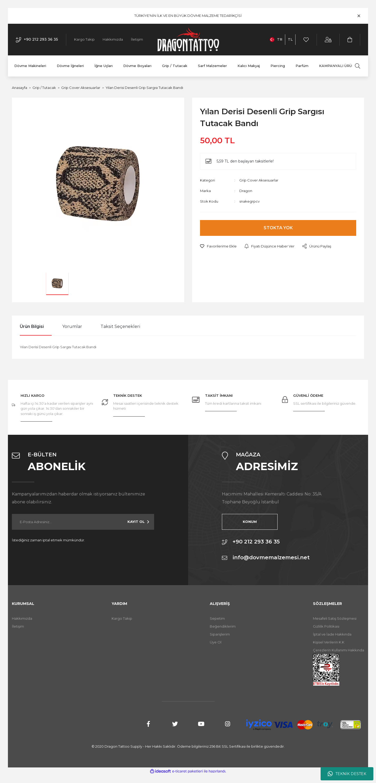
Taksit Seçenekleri (120, 326)
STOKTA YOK (278, 227)
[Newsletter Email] (83, 522)
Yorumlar (72, 326)
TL (290, 39)
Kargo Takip (84, 39)
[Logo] (188, 39)
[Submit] (138, 522)
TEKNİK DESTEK (347, 774)
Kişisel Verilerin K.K (328, 642)
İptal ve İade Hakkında (332, 634)
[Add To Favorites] (218, 246)
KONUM (248, 521)
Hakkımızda (113, 39)
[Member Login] (328, 40)
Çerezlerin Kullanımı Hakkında (338, 650)
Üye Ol (215, 642)
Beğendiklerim (223, 626)
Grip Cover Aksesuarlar (258, 180)
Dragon (245, 191)
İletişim (137, 39)
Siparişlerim (220, 634)
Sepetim (217, 618)
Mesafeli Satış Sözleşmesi (334, 618)
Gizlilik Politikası (326, 626)
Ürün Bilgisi (32, 326)
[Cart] (350, 40)
